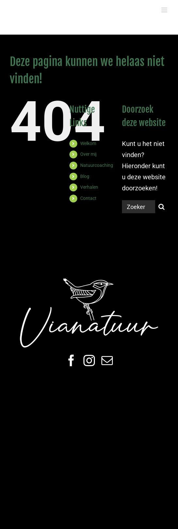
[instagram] (89, 360)
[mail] (107, 360)
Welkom (88, 143)
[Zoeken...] (138, 206)
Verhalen (89, 187)
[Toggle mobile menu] (164, 10)
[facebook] (71, 360)
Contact (88, 198)
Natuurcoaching (96, 165)
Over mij (88, 154)
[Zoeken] (161, 206)
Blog (84, 176)
